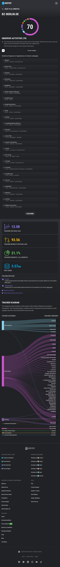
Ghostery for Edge (36, 472)
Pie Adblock (4, 498)
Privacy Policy (29, 556)
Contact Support (35, 487)
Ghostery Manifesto (6, 520)
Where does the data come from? (12, 293)
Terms (23, 556)
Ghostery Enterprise (6, 531)
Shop (2, 534)
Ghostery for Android (37, 476)
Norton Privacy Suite (6, 494)
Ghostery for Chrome (37, 458)
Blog (2, 538)
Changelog (4, 541)
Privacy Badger (5, 501)
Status (3, 516)
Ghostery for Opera (36, 468)
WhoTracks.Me (6, 465)
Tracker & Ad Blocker (7, 458)
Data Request (34, 494)
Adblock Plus (4, 487)
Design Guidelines (35, 498)
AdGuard (3, 483)
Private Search (5, 461)
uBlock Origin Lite (5, 508)
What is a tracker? (8, 290)
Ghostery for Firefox (37, 461)
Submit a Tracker (35, 490)
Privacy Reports (6, 524)
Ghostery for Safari (36, 465)
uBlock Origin (4, 505)
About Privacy (34, 501)
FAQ (32, 483)
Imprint (36, 556)
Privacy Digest (5, 468)
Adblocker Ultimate (6, 490)
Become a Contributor (6, 527)
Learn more (8, 282)
